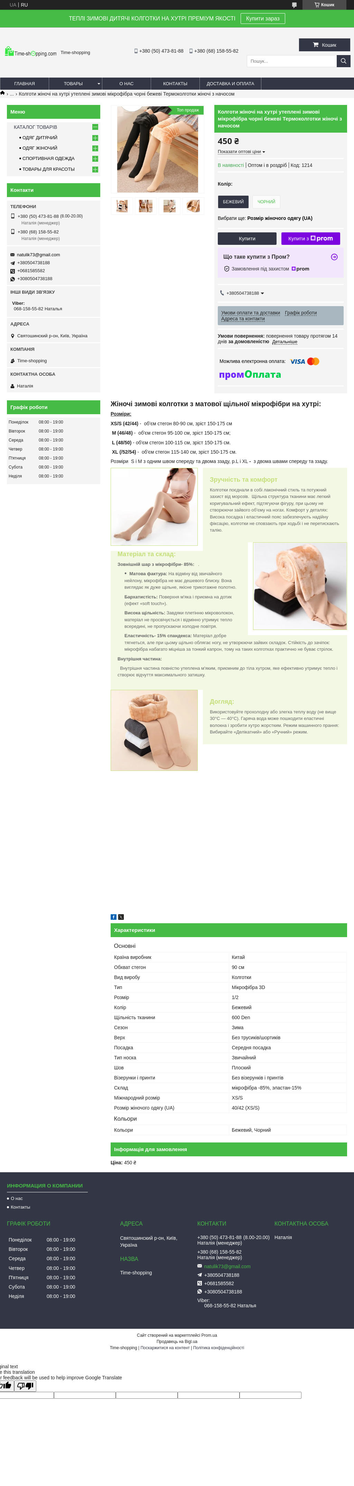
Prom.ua (209, 1335)
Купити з (310, 238)
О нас (127, 83)
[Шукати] (344, 61)
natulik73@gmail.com (38, 254)
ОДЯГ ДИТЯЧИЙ (39, 137)
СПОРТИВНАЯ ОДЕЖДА (48, 158)
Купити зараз (263, 18)
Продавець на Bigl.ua (177, 1341)
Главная (24, 83)
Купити (247, 238)
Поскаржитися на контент (164, 1347)
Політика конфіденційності (218, 1347)
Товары (73, 83)
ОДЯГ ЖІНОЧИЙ (39, 148)
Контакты (175, 83)
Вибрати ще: (265, 218)
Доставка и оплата (230, 83)
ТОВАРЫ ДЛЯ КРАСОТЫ (48, 169)
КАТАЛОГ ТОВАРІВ (35, 127)
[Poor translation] (25, 1386)
